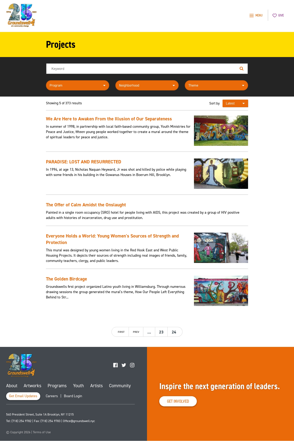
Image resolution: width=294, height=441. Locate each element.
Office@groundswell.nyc (79, 421)
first (120, 332)
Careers (53, 396)
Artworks (32, 386)
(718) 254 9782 (21, 421)
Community (120, 386)
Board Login (74, 396)
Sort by (214, 103)
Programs (57, 386)
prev (136, 332)
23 (161, 332)
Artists (95, 386)
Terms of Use (42, 432)
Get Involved (178, 401)
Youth (78, 386)
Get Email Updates (23, 396)
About (11, 386)
